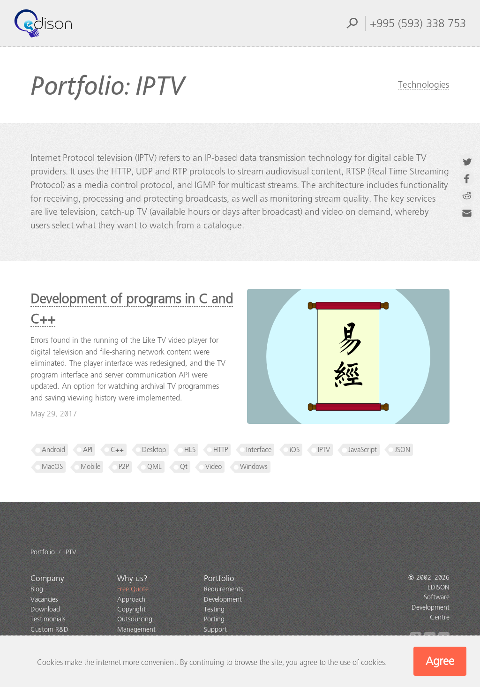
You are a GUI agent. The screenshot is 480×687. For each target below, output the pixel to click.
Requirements (223, 589)
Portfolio (219, 578)
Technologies (423, 85)
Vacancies (44, 599)
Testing (214, 609)
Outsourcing (134, 619)
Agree (440, 661)
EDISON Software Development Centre (431, 602)
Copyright (131, 609)
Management (136, 629)
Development (223, 599)
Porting (214, 619)
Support (215, 629)
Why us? (132, 578)
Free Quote (133, 589)
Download (45, 609)
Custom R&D (49, 629)
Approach (131, 599)
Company (47, 578)
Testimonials (48, 619)
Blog (36, 589)
